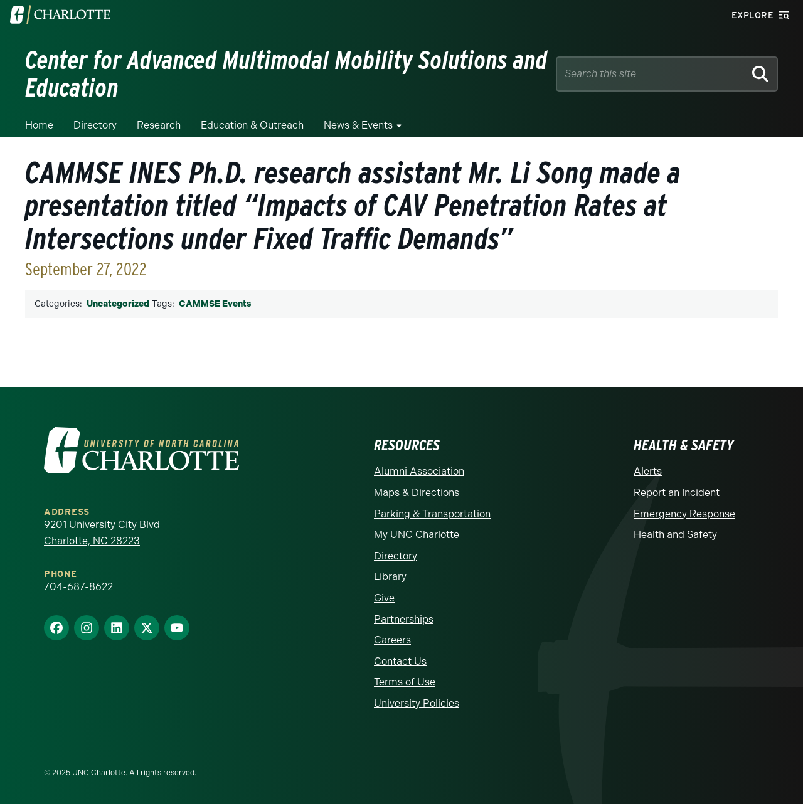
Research (159, 125)
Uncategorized (118, 304)
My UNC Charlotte (416, 535)
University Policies (416, 703)
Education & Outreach (252, 125)
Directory (95, 125)
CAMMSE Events (215, 304)
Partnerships (403, 619)
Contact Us (400, 661)
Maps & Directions (416, 493)
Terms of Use (404, 682)
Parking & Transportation (432, 514)
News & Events (358, 125)
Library (390, 577)
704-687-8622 (78, 587)
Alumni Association (419, 471)
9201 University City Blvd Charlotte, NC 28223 (102, 533)
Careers (392, 640)
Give (384, 598)
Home (39, 125)
